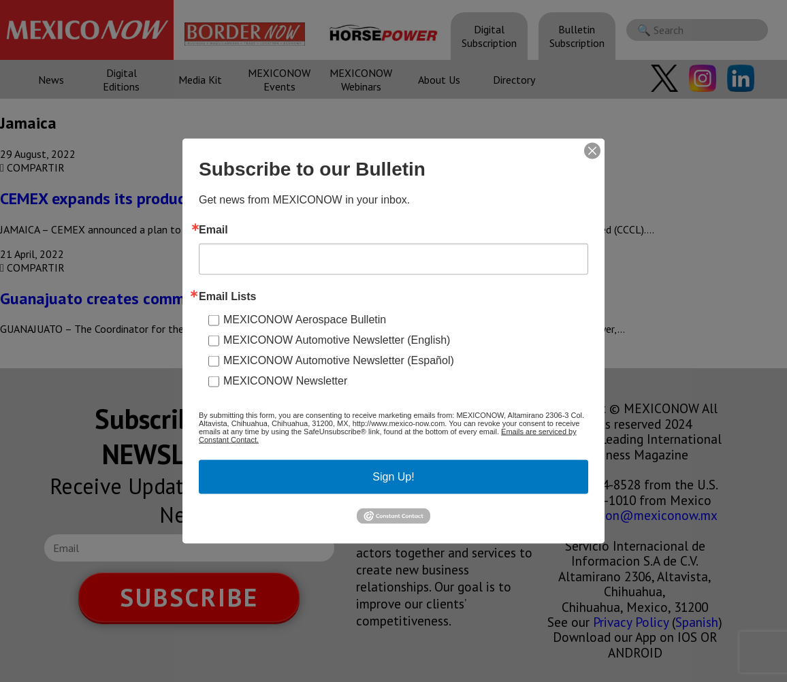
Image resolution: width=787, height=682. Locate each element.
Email (213, 230)
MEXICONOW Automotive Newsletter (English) (336, 340)
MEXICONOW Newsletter (285, 381)
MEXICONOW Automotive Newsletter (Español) (338, 360)
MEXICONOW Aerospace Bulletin (304, 319)
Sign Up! (393, 477)
